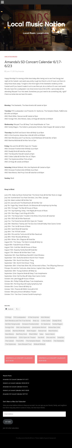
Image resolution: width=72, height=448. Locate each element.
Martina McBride (19, 331)
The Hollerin (46, 341)
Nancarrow (42, 331)
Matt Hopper (31, 331)
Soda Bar (61, 337)
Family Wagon (57, 324)
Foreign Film (9, 327)
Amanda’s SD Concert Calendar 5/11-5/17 (15, 379)
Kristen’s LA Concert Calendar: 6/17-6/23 (19, 359)
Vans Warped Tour (25, 344)
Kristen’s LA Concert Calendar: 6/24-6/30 (52, 359)
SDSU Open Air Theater (27, 337)
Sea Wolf (41, 337)
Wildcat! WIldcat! (39, 344)
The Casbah (9, 341)
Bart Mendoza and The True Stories (18, 321)
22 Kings (8, 317)
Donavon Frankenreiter (30, 324)
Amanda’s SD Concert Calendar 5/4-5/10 (15, 387)
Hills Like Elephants (23, 327)
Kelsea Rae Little (54, 327)
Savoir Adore (49, 334)
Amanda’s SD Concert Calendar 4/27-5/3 (15, 394)
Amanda (21, 71)
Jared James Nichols (39, 327)
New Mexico (9, 334)
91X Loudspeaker (20, 317)
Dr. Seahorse (45, 324)
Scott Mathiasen (11, 337)
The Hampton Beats (33, 341)
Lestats (7, 331)
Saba (41, 334)
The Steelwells (59, 341)
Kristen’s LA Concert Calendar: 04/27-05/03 (16, 390)
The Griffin (20, 341)
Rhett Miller (33, 334)
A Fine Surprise (33, 317)
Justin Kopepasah (51, 438)
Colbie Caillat (45, 321)
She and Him (50, 337)
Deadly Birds (56, 321)
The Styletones (10, 344)
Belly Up (36, 321)
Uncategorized (10, 57)
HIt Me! (8, 422)
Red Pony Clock (21, 334)
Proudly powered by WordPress (25, 438)
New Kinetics (53, 331)
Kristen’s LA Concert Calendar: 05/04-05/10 (16, 383)
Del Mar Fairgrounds (12, 324)
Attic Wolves (45, 317)
